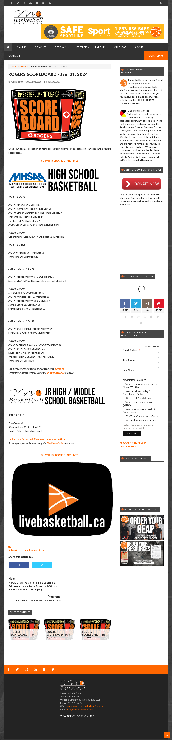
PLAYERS (21, 47)
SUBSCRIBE (58, 160)
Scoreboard (23, 66)
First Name (128, 347)
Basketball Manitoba (17, 731)
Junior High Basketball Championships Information (36, 439)
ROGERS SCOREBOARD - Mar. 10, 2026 (93, 623)
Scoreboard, (53, 82)
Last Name (128, 356)
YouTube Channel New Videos (142, 403)
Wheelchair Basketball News (141, 407)
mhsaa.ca (59, 368)
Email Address (131, 336)
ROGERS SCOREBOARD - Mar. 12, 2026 (22, 623)
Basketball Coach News (138, 385)
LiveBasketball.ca (55, 372)
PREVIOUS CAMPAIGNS (133, 429)
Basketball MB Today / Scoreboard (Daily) (136, 379)
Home (13, 66)
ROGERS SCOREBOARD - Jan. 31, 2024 (48, 74)
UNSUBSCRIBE (128, 432)
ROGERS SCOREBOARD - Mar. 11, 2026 (58, 623)
